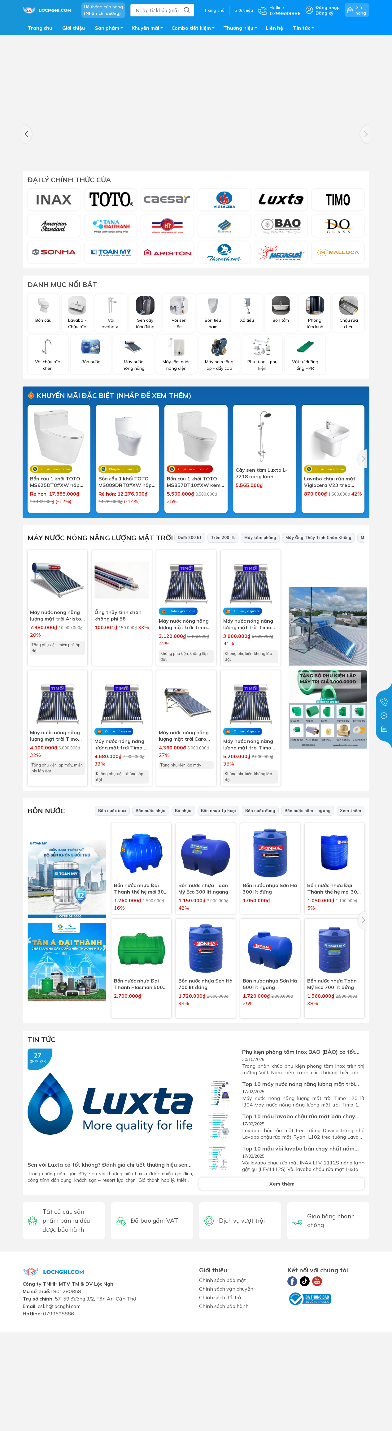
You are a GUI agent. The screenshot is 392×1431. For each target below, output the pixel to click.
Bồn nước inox (112, 913)
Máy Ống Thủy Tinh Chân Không (318, 640)
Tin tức (305, 29)
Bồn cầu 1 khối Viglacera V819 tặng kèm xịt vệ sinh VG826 (263, 590)
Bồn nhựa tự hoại (218, 913)
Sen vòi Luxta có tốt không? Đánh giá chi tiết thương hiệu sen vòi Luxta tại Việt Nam (107, 1267)
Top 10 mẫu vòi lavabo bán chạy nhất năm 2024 (298, 1251)
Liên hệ (274, 28)
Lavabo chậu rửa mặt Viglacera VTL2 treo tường (55, 590)
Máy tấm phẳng (260, 640)
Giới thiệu (243, 10)
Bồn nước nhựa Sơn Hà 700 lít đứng (205, 1086)
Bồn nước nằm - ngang (308, 913)
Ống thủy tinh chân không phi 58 (118, 718)
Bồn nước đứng (260, 913)
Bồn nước (46, 913)
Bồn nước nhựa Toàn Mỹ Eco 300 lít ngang (203, 991)
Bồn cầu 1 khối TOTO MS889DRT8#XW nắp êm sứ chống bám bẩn (125, 481)
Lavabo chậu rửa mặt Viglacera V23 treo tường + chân (329, 481)
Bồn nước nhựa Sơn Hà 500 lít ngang (270, 1086)
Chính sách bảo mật (222, 1383)
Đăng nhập (328, 7)
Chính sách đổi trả (220, 1400)
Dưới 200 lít (190, 640)
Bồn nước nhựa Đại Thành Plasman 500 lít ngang (138, 1086)
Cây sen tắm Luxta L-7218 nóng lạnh (261, 473)
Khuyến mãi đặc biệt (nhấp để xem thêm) (109, 395)
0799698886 (58, 1416)
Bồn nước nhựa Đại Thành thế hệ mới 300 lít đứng (333, 991)
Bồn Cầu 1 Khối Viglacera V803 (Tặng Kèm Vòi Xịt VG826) (331, 590)
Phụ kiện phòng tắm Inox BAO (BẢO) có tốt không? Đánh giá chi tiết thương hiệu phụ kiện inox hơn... (301, 1154)
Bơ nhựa (183, 913)
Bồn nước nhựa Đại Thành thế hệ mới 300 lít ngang (140, 991)
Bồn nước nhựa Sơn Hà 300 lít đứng (270, 991)
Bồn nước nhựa (151, 913)
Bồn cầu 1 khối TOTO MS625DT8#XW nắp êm (55, 481)
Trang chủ (214, 10)
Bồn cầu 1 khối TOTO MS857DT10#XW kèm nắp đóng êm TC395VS (195, 481)
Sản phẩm (111, 29)
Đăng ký (324, 13)
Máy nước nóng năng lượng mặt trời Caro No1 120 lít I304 (184, 838)
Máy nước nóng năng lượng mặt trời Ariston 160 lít (57, 718)
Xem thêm (350, 913)
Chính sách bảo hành (224, 1409)
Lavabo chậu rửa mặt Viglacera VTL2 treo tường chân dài (124, 590)
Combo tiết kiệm (195, 29)
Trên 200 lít (223, 640)
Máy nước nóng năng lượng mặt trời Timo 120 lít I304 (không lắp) (184, 726)
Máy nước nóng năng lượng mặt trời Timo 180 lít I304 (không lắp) (119, 847)
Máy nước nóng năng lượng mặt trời (100, 640)
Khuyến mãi (149, 29)
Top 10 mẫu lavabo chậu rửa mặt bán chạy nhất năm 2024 (298, 1219)
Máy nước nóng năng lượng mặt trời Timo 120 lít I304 (55, 838)
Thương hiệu (242, 29)
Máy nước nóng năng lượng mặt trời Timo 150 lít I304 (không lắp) (248, 726)
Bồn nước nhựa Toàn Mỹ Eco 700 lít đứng (332, 1086)
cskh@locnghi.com (59, 1409)
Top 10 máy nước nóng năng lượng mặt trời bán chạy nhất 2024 (298, 1186)
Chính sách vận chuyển (226, 1391)
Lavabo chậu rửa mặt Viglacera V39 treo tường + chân (192, 590)
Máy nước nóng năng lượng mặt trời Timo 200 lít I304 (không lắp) (248, 847)
